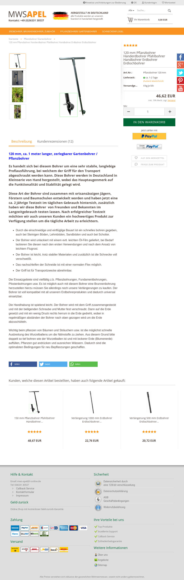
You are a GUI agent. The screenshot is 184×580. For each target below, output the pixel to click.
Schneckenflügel (113, 31)
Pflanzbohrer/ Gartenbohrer (78, 31)
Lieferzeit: (129, 77)
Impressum (22, 495)
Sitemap (102, 565)
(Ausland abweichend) (153, 81)
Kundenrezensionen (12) (55, 141)
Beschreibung (21, 141)
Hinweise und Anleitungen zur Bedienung (104, 2)
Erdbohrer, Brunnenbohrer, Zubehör (32, 31)
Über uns (103, 554)
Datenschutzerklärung (116, 491)
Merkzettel (168, 2)
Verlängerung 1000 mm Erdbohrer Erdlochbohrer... (91, 419)
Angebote (103, 560)
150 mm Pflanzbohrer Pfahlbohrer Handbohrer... (34, 419)
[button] (23, 364)
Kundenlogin (149, 2)
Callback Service (25, 488)
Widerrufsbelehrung (114, 507)
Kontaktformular (25, 492)
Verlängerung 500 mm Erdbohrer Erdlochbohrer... (149, 419)
